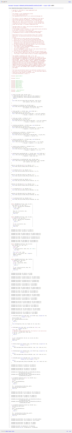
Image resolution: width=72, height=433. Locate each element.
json (70, 431)
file (31, 8)
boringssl (10, 5)
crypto (45, 5)
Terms (13, 431)
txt (67, 431)
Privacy (10, 431)
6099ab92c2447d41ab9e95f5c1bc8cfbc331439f (30, 5)
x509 (49, 5)
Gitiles (7, 431)
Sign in (70, 1)
